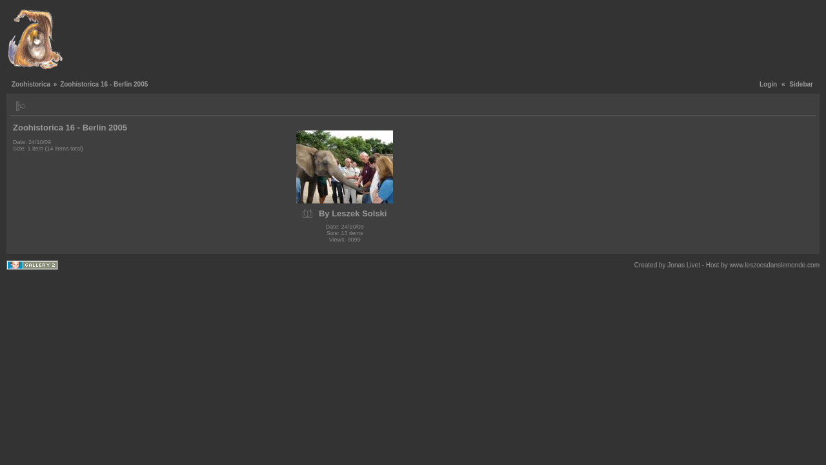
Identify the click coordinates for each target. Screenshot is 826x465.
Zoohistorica (31, 84)
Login (768, 84)
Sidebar (801, 84)
